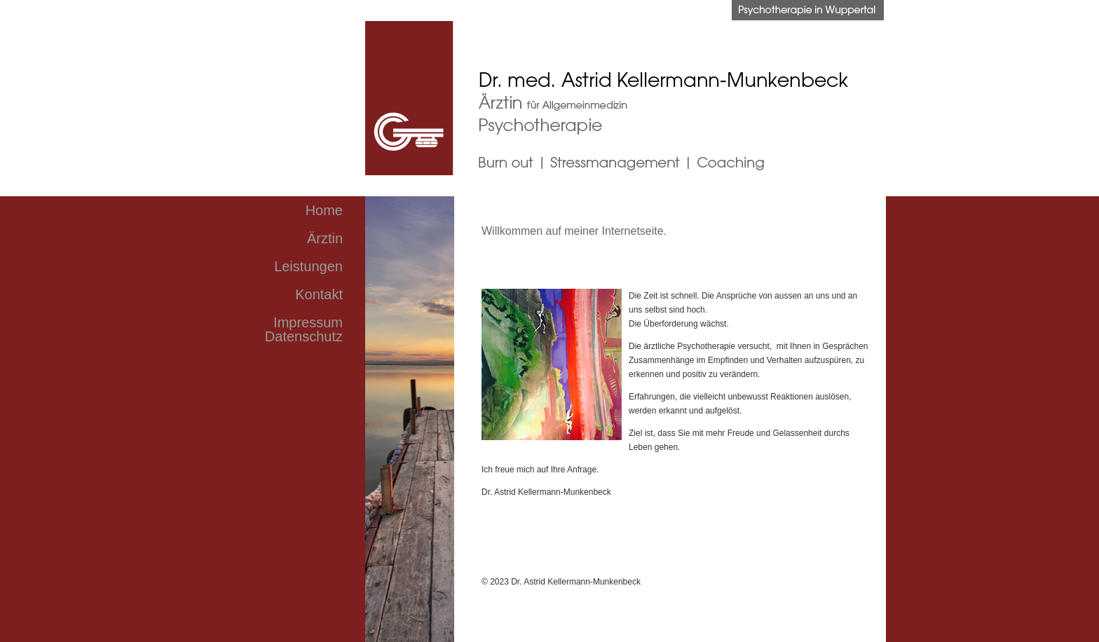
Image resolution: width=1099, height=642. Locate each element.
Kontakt (319, 294)
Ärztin (325, 238)
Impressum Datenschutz (304, 329)
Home (324, 210)
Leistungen (308, 266)
